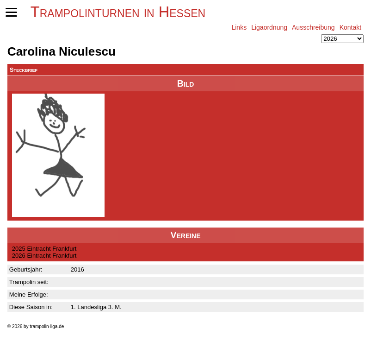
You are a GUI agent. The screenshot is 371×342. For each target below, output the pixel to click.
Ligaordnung (269, 27)
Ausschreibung (313, 27)
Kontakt (350, 27)
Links (239, 27)
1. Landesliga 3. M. (96, 307)
